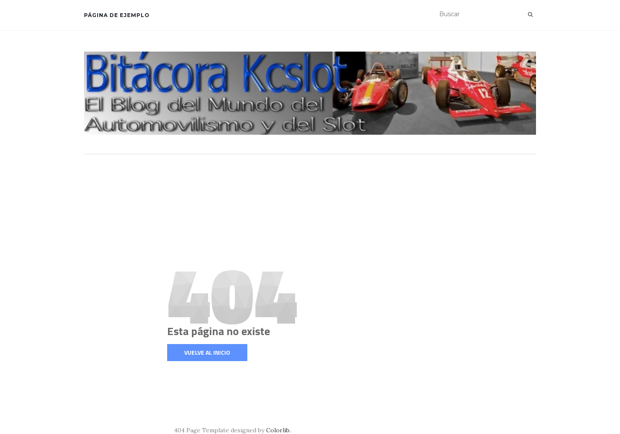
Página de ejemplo (117, 15)
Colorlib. (278, 430)
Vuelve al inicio (207, 352)
